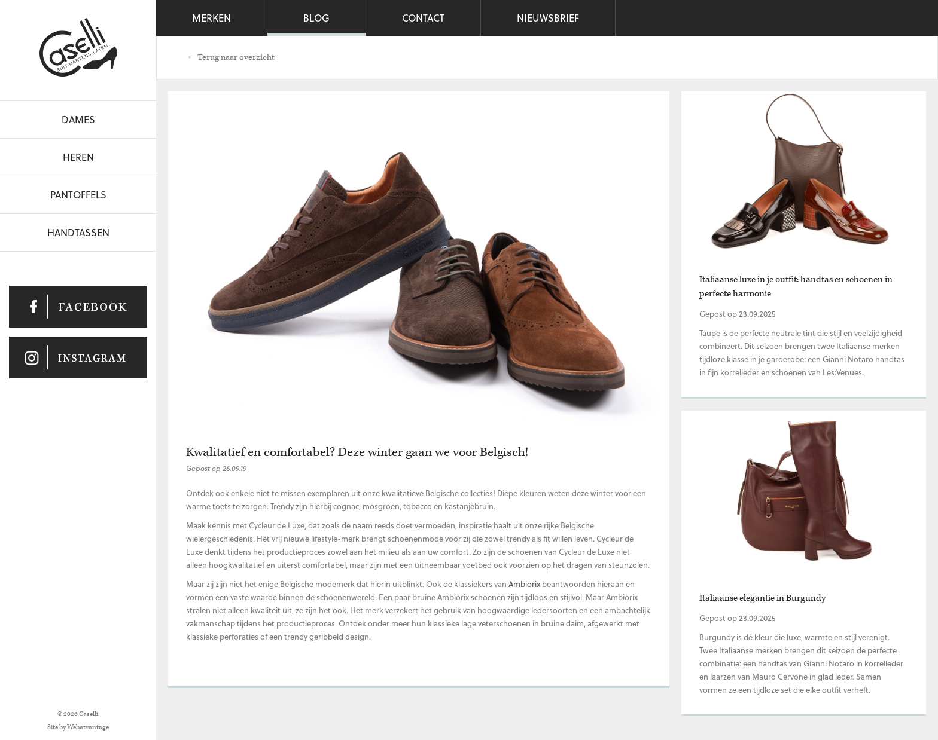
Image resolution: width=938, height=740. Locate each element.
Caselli (78, 47)
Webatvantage (88, 727)
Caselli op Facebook (78, 307)
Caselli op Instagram (78, 357)
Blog (316, 18)
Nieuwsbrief (548, 18)
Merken (211, 18)
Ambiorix (524, 583)
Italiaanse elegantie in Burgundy (762, 598)
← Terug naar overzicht (231, 57)
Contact (423, 18)
